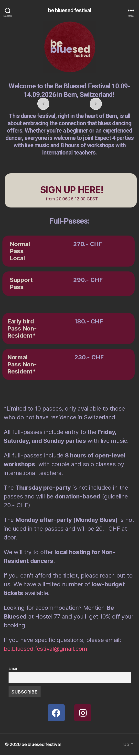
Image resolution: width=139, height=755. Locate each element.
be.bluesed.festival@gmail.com (45, 648)
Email (13, 668)
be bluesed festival (69, 10)
